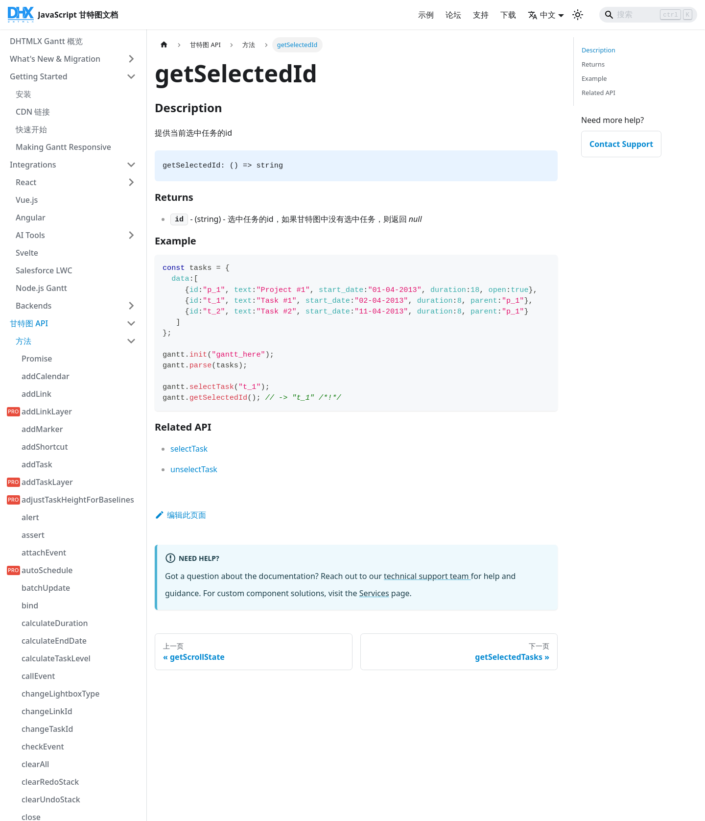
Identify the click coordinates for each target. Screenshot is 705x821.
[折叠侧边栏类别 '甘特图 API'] (131, 323)
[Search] (648, 15)
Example (594, 78)
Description (598, 50)
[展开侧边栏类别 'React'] (131, 182)
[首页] (164, 44)
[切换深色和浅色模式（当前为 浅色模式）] (578, 15)
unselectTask (193, 469)
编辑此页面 (180, 514)
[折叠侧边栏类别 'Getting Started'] (131, 76)
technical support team (427, 576)
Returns (593, 64)
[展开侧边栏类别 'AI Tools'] (131, 235)
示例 (426, 14)
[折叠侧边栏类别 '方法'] (131, 341)
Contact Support (621, 144)
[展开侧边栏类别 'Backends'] (131, 306)
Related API (598, 92)
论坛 (453, 14)
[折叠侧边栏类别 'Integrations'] (131, 164)
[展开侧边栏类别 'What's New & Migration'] (131, 59)
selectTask (189, 448)
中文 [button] (542, 14)
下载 (508, 14)
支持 (481, 14)
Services (374, 593)
